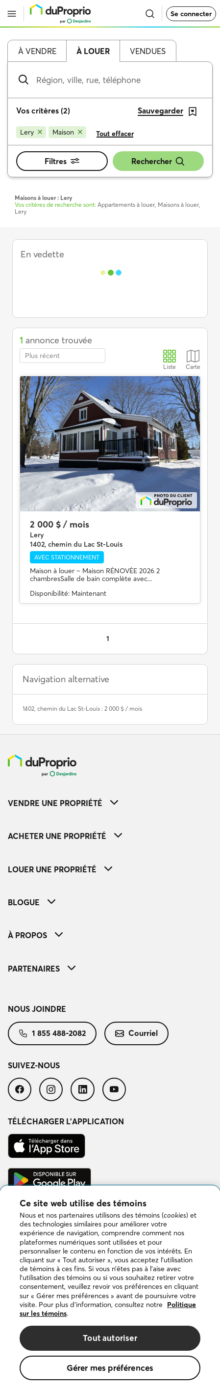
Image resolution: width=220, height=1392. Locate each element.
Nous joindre (37, 1009)
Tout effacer (115, 133)
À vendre (37, 51)
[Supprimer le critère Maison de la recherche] (67, 132)
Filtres (62, 161)
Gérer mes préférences (110, 1368)
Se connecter (191, 13)
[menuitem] (110, 802)
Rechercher (158, 161)
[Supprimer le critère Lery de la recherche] (31, 132)
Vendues (148, 51)
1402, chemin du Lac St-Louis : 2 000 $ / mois (82, 708)
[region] (110, 1289)
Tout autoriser (110, 1338)
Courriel (136, 1033)
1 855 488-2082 (52, 1033)
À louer (93, 51)
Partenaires (41, 969)
